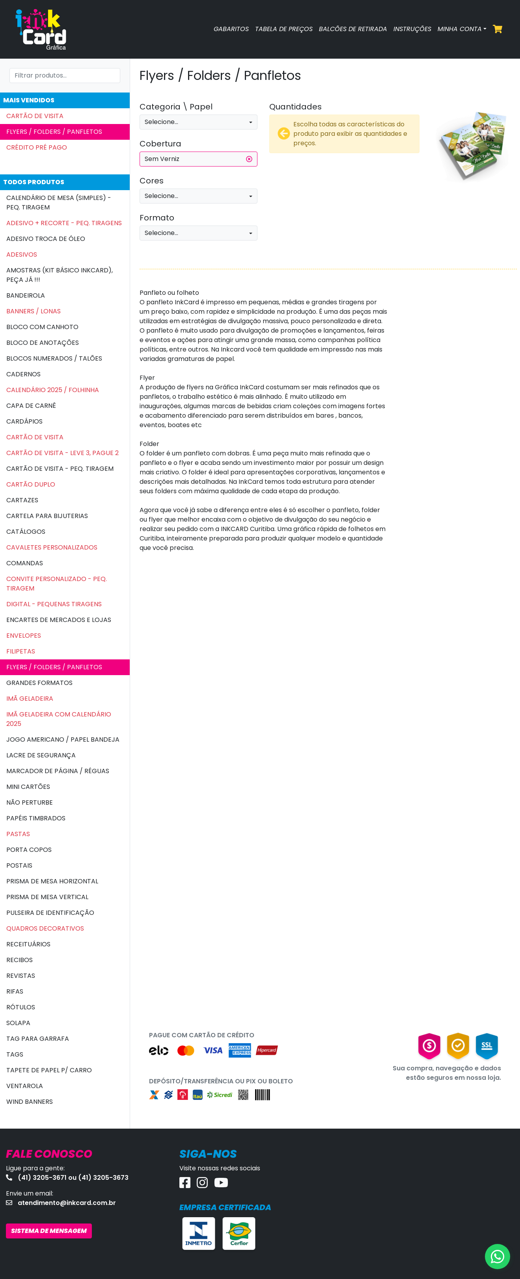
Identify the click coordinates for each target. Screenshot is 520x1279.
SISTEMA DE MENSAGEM (49, 1230)
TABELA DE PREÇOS (284, 28)
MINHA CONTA (460, 28)
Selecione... (161, 121)
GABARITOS (231, 28)
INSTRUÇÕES (412, 28)
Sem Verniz (198, 158)
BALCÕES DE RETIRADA (353, 28)
